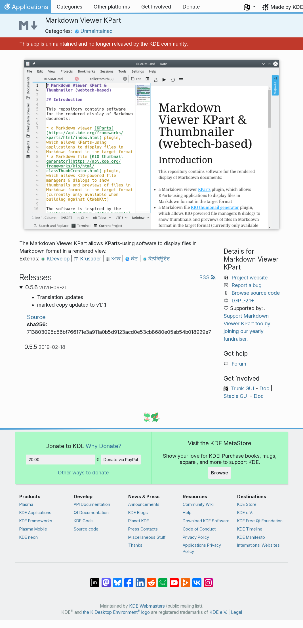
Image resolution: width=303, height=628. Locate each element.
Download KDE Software (206, 520)
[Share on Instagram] (208, 579)
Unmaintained (94, 31)
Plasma (26, 504)
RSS (207, 277)
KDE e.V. (245, 512)
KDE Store (246, 504)
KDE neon (28, 537)
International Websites (258, 545)
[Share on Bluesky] (117, 579)
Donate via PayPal (121, 459)
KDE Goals (84, 520)
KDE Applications (35, 512)
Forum (239, 364)
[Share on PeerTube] (185, 579)
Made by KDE (286, 7)
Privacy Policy (196, 537)
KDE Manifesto (251, 537)
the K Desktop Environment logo (116, 612)
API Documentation (92, 504)
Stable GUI (236, 396)
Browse (219, 473)
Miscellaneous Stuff (146, 537)
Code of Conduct (199, 529)
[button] (250, 7)
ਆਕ (114, 259)
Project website (250, 278)
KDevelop (56, 259)
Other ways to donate (83, 473)
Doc (264, 388)
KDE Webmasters (147, 606)
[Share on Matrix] (94, 579)
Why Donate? (103, 445)
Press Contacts (143, 529)
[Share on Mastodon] (106, 579)
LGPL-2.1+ (243, 301)
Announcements (143, 504)
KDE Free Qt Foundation (260, 520)
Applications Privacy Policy (202, 548)
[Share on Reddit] (151, 579)
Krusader (88, 259)
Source (36, 317)
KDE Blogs (138, 512)
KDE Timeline (249, 529)
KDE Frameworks (35, 520)
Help (187, 512)
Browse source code (256, 293)
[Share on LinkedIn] (140, 579)
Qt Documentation (91, 512)
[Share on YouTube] (174, 579)
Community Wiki (198, 504)
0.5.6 (45, 287)
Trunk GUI (242, 388)
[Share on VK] (196, 579)
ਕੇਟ (132, 259)
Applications (25, 8)
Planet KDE (138, 520)
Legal (236, 612)
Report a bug (247, 285)
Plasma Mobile (33, 529)
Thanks (135, 545)
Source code (86, 529)
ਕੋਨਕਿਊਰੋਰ (156, 259)
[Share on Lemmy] (162, 579)
